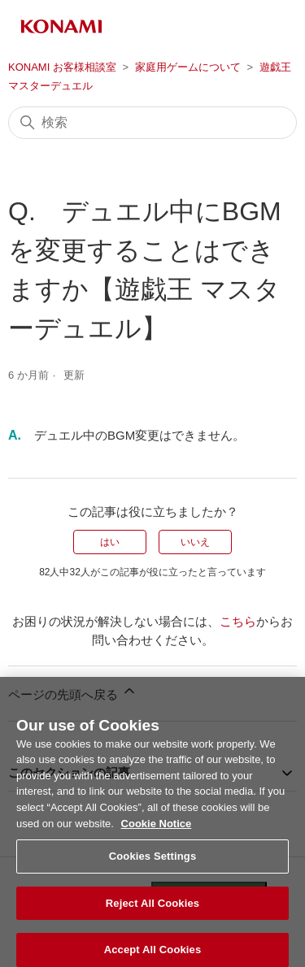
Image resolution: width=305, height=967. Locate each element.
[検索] (152, 122)
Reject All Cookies (152, 909)
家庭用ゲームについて (188, 67)
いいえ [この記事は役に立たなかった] (195, 542)
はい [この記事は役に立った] (110, 542)
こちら (238, 621)
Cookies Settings (153, 862)
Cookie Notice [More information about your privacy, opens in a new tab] (156, 828)
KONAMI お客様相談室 (62, 67)
